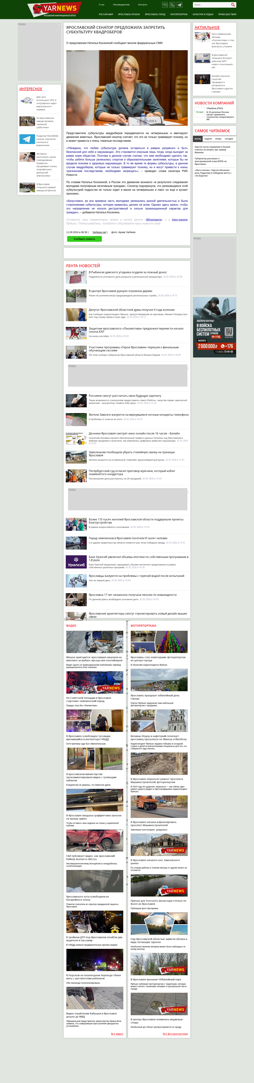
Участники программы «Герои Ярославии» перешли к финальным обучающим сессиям (134, 349)
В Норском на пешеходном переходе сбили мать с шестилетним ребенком (93, 977)
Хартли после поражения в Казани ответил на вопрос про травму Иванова (212, 150)
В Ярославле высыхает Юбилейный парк (156, 979)
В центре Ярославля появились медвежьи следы (157, 1021)
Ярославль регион (129, 14)
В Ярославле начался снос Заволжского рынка (155, 861)
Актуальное (207, 27)
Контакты (142, 5)
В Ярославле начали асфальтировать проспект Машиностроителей (153, 823)
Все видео (117, 1034)
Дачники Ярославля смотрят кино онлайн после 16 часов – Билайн (134, 433)
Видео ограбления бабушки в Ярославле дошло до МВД (91, 1015)
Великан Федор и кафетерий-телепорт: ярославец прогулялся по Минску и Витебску (159, 737)
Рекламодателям (121, 5)
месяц (198, 139)
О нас (101, 5)
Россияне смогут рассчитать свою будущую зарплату (125, 395)
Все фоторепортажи (175, 1034)
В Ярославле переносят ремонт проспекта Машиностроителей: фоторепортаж (157, 780)
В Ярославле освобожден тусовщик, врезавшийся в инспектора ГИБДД (88, 737)
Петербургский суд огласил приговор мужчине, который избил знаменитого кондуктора (132, 472)
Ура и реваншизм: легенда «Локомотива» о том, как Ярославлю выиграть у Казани (223, 40)
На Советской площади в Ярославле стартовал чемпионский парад (88, 699)
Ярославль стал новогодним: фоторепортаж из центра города (158, 659)
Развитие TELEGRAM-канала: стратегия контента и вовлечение (47, 140)
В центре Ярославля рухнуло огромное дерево (120, 291)
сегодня (229, 139)
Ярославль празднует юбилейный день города (155, 697)
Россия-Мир (106, 14)
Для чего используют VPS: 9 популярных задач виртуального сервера (46, 103)
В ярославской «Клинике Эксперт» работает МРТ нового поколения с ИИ (222, 61)
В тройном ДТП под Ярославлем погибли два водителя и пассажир (94, 939)
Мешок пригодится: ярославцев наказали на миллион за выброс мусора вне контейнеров (94, 659)
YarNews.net (99, 232)
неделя (208, 139)
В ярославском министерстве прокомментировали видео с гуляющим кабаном (91, 777)
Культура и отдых (203, 14)
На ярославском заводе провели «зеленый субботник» (45, 122)
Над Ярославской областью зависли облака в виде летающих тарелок (159, 940)
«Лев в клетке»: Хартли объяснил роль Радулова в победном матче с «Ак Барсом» (213, 173)
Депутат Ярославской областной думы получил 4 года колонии (132, 309)
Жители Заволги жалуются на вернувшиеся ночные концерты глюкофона (139, 414)
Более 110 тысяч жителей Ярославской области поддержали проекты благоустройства (136, 521)
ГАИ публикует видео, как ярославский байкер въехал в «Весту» (90, 857)
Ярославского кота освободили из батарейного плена (87, 898)
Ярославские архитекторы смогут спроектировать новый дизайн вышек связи (138, 615)
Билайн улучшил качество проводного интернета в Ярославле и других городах (222, 83)
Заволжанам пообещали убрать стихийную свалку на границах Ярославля (132, 454)
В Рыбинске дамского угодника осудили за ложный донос (128, 272)
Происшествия (227, 14)
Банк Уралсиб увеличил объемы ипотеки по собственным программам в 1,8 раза (138, 558)
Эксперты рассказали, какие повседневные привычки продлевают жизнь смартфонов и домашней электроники (46, 164)
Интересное (30, 89)
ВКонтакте (154, 219)
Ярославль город (155, 14)
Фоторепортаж (179, 14)
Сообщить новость (84, 239)
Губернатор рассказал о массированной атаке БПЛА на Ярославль (211, 161)
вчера (218, 139)
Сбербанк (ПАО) (214, 108)
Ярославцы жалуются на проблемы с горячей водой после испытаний (136, 575)
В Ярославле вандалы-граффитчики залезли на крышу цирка (93, 817)
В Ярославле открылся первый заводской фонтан (46, 187)
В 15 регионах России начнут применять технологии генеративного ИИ (220, 116)
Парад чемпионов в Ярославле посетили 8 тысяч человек (128, 538)
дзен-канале (180, 219)
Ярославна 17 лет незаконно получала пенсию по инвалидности (133, 594)
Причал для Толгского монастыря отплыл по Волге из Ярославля (158, 902)
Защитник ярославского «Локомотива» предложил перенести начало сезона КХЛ (136, 330)
